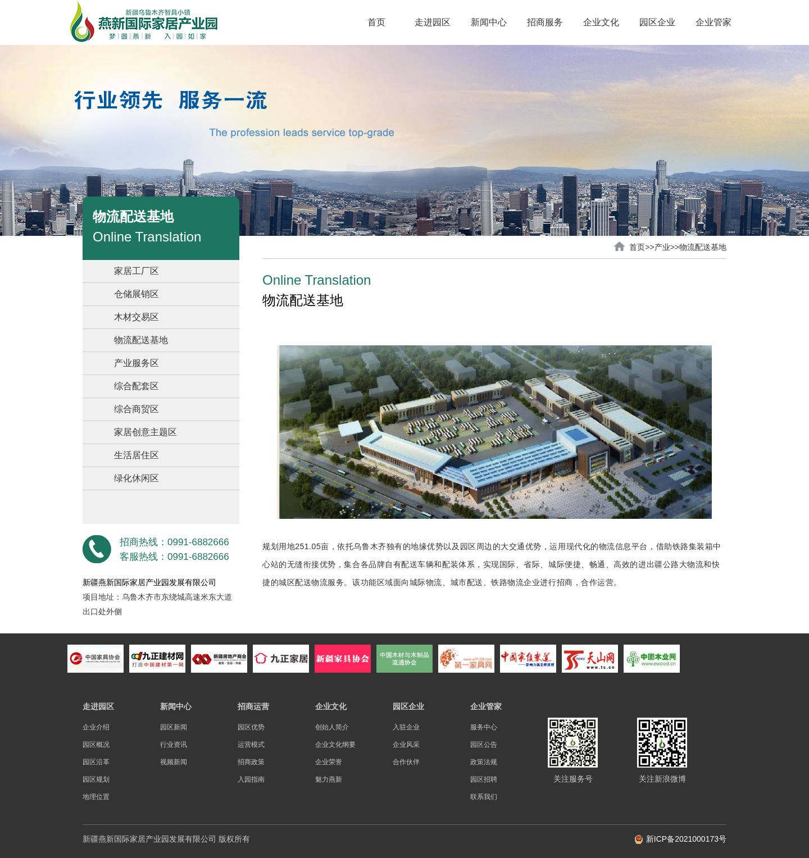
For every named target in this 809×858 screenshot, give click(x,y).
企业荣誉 (328, 762)
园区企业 (657, 22)
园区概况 (96, 745)
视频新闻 (173, 762)
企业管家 (713, 22)
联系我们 (483, 797)
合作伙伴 (406, 762)
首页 (376, 22)
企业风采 (406, 745)
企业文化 (601, 22)
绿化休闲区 (136, 478)
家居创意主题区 (145, 432)
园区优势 (251, 727)
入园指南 (251, 779)
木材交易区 (136, 317)
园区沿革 (96, 762)
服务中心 (483, 727)
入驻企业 (406, 727)
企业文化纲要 (335, 745)
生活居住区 (136, 455)
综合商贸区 (136, 409)
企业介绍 (96, 727)
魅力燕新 (328, 779)
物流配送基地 (141, 340)
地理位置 (96, 797)
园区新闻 (173, 727)
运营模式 (251, 745)
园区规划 (96, 779)
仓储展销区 (136, 294)
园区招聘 (483, 779)
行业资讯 (173, 745)
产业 (662, 247)
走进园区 (433, 22)
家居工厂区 (136, 271)
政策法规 (483, 762)
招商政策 (251, 762)
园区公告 (483, 745)
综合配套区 (136, 386)
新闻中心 (489, 22)
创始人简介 (332, 727)
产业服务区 (136, 363)
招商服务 (545, 22)
